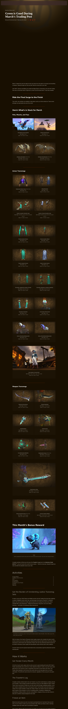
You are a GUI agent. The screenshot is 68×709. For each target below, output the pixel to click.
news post (41, 660)
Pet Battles (15, 523)
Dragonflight (15, 520)
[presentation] (4, 3)
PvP (13, 522)
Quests (14, 527)
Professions (15, 525)
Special (14, 528)
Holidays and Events (17, 521)
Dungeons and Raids (17, 526)
